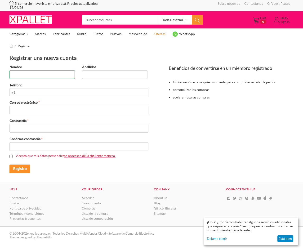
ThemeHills (44, 237)
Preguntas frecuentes (25, 218)
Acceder (88, 198)
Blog (157, 203)
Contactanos (253, 3)
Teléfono (15, 85)
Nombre (15, 67)
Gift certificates (278, 3)
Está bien (285, 239)
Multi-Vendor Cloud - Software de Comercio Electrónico (117, 233)
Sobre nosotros (229, 3)
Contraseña (18, 121)
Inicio (11, 46)
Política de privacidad (25, 208)
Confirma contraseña (24, 139)
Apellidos (89, 67)
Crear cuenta (91, 203)
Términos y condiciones (26, 213)
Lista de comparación (97, 218)
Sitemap (160, 213)
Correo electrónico (23, 102)
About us (160, 198)
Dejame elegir (217, 239)
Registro (20, 168)
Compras (88, 208)
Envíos (14, 203)
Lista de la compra (95, 213)
